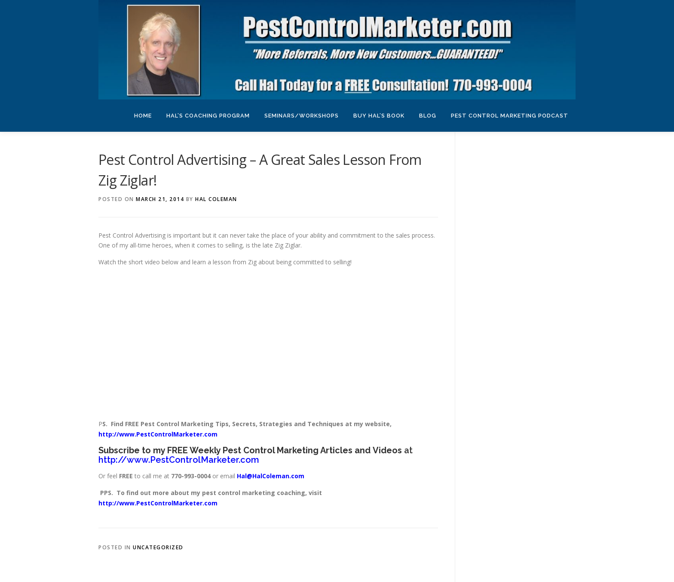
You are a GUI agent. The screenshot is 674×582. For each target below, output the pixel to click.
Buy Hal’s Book (378, 115)
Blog (427, 115)
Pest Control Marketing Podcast (509, 115)
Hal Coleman (216, 199)
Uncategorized (158, 547)
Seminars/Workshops (301, 115)
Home (143, 115)
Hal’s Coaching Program (208, 115)
